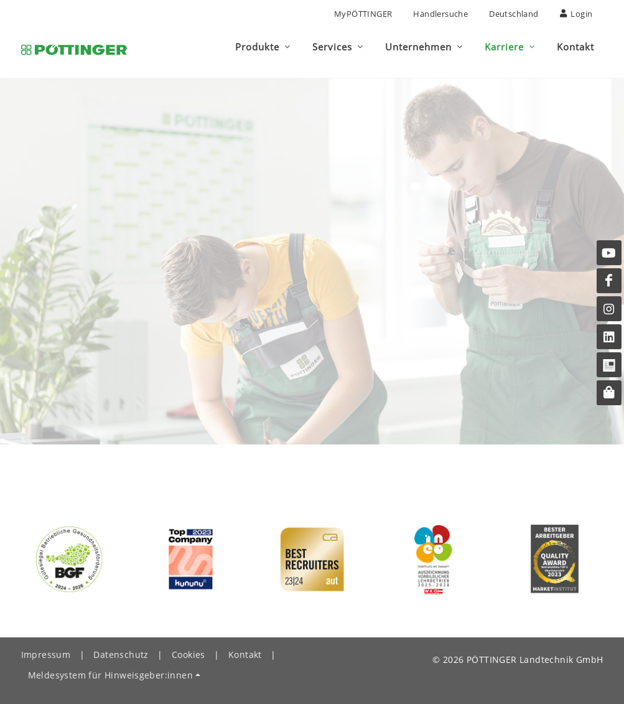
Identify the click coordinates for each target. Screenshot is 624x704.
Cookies (188, 649)
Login (576, 13)
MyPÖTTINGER (363, 13)
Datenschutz (120, 649)
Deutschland (513, 13)
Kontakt (245, 649)
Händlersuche (440, 13)
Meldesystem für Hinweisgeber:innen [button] (110, 669)
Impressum (46, 649)
